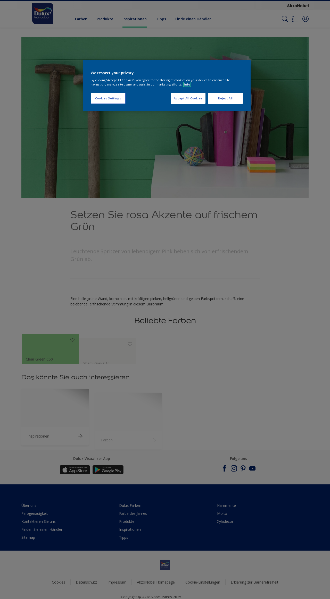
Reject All (225, 98)
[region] (167, 86)
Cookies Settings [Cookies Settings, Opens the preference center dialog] (108, 98)
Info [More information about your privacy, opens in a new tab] (187, 84)
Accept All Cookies (188, 98)
